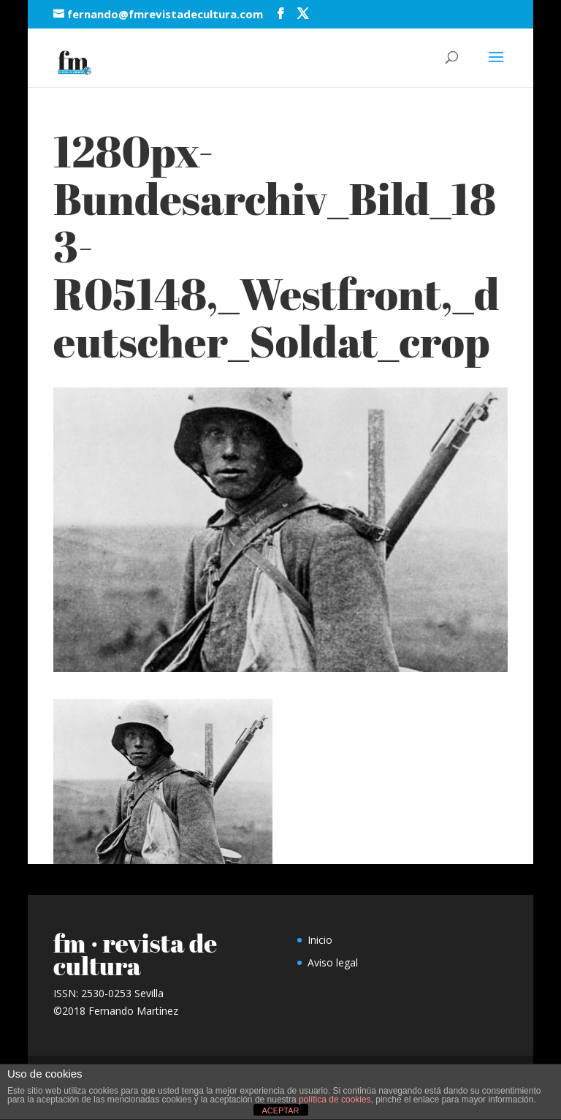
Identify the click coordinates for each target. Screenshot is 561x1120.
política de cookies (335, 1099)
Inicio (320, 940)
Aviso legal (333, 962)
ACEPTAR (280, 1110)
